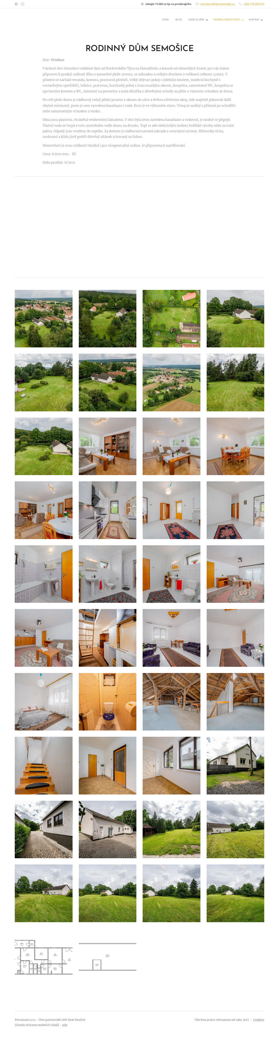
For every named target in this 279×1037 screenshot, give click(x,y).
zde (64, 1025)
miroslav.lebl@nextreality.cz (217, 4)
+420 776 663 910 (253, 4)
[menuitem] (230, 20)
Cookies (258, 1020)
